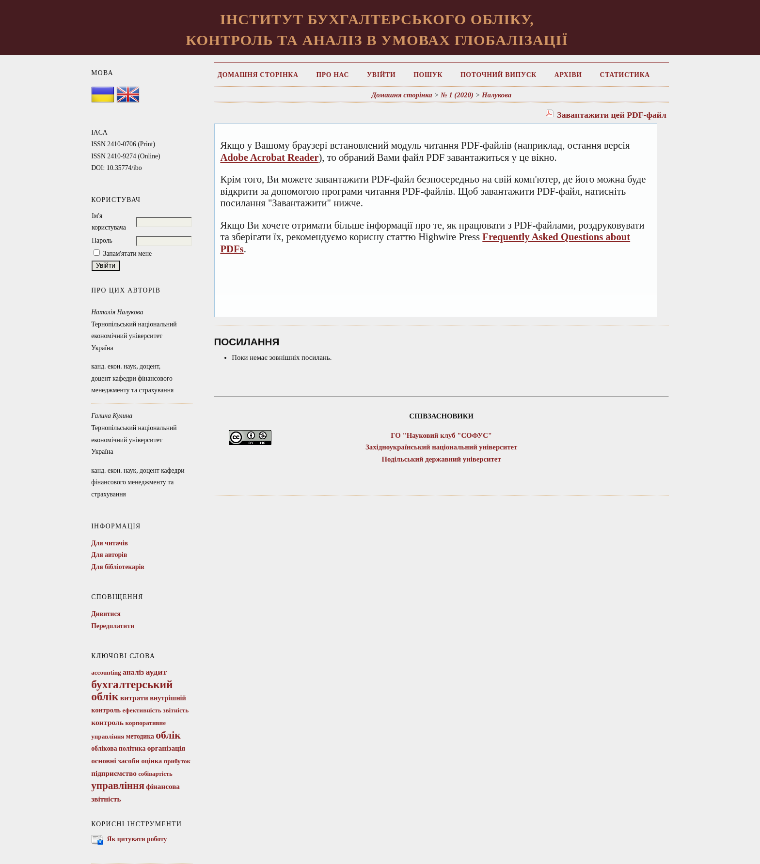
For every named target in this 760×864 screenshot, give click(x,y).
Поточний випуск (498, 74)
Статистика (625, 74)
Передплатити (112, 626)
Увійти (381, 74)
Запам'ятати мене (127, 253)
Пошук (428, 74)
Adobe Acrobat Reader (269, 157)
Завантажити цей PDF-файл (611, 115)
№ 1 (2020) (457, 95)
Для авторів (109, 554)
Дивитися (106, 613)
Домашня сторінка (258, 74)
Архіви (568, 74)
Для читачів (109, 543)
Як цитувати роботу (137, 839)
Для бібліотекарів (117, 567)
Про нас (332, 74)
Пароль (102, 240)
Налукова (496, 95)
